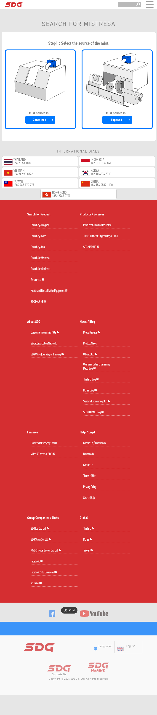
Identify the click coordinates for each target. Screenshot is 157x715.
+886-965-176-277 (23, 185)
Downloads (88, 454)
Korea (87, 539)
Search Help (89, 498)
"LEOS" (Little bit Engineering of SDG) (100, 236)
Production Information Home (97, 225)
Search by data (38, 247)
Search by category (40, 225)
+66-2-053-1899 (22, 163)
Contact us (88, 465)
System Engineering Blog (96, 401)
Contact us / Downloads (94, 443)
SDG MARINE (39, 302)
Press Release (91, 332)
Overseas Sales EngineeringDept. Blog (96, 366)
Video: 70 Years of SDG (43, 454)
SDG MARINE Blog (93, 412)
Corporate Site (59, 691)
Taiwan (88, 550)
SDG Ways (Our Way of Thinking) (47, 354)
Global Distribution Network (43, 343)
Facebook (37, 561)
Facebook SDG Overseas (44, 572)
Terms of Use (89, 476)
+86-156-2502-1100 (102, 185)
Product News (90, 343)
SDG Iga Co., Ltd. (40, 528)
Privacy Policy (89, 487)
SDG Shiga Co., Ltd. (41, 539)
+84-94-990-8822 (23, 174)
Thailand (88, 528)
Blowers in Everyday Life (44, 443)
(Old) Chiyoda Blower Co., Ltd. (46, 550)
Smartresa (37, 280)
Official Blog (90, 354)
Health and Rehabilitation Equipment (49, 291)
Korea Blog (90, 390)
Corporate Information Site (45, 332)
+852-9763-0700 (61, 196)
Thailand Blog (91, 379)
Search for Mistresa (40, 258)
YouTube (36, 583)
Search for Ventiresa (40, 269)
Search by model (38, 236)
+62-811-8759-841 (101, 163)
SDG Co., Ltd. (77, 694)
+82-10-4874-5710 (101, 174)
